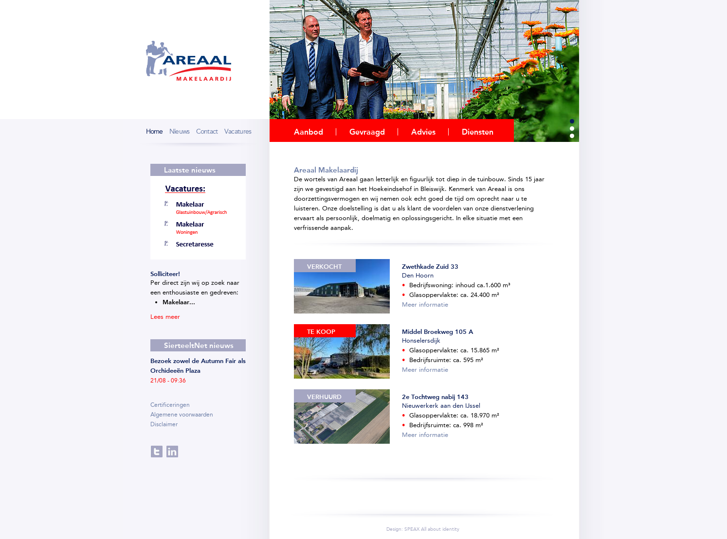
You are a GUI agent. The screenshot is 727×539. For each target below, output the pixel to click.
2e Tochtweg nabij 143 (435, 396)
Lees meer (166, 316)
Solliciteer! (165, 274)
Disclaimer (164, 424)
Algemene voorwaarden (181, 414)
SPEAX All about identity (431, 529)
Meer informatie (425, 304)
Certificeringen (170, 404)
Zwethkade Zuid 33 (430, 266)
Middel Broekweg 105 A (437, 331)
